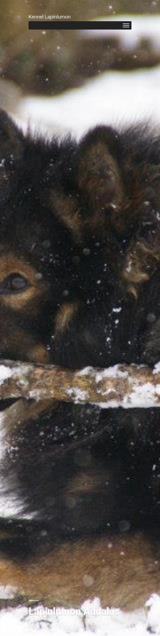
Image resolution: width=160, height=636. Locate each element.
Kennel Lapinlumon (50, 17)
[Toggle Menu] (126, 25)
